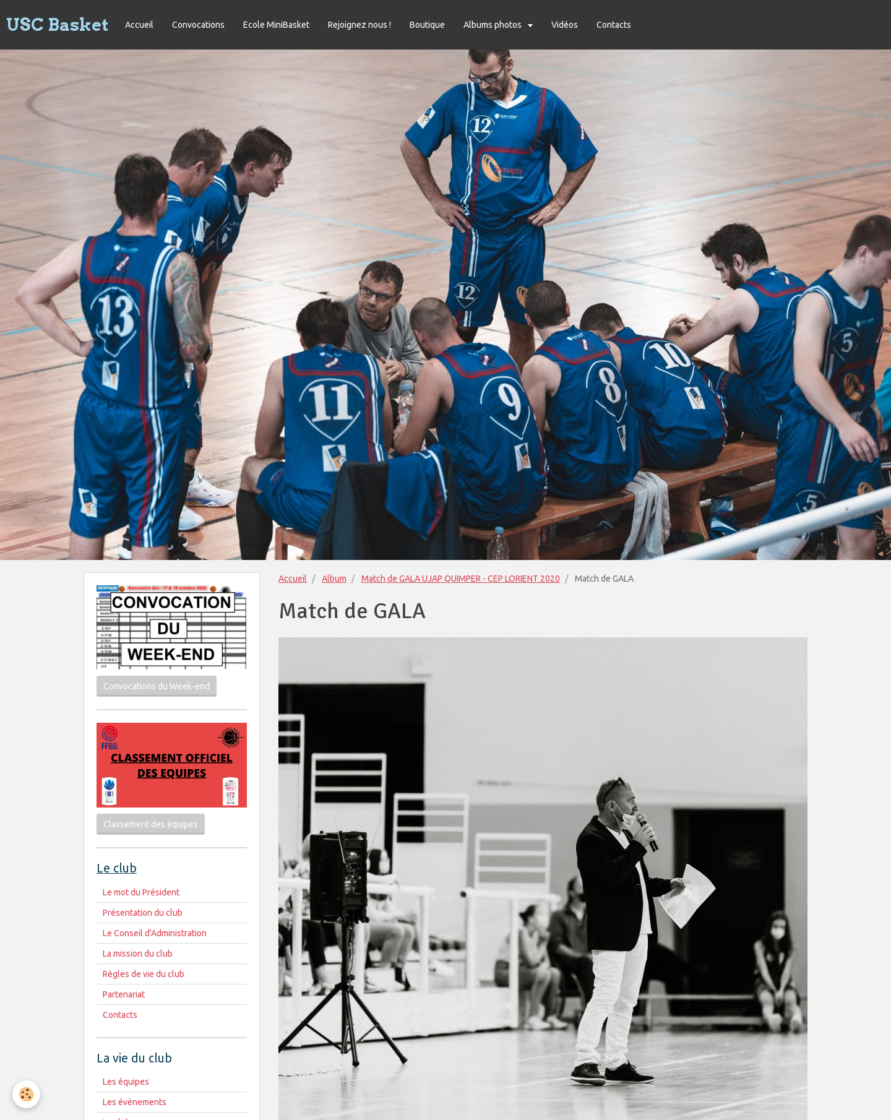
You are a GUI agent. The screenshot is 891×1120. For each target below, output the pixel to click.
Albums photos (493, 25)
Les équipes (126, 1082)
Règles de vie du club (143, 974)
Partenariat (124, 994)
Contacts (613, 25)
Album (334, 579)
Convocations (198, 25)
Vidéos (564, 25)
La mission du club (138, 953)
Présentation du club (143, 913)
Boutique (427, 25)
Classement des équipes (150, 824)
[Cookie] (26, 1094)
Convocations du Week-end (156, 686)
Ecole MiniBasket (276, 25)
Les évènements (134, 1102)
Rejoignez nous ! (359, 25)
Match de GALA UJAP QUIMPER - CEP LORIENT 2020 (460, 579)
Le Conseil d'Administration (155, 933)
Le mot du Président (141, 892)
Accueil (139, 25)
